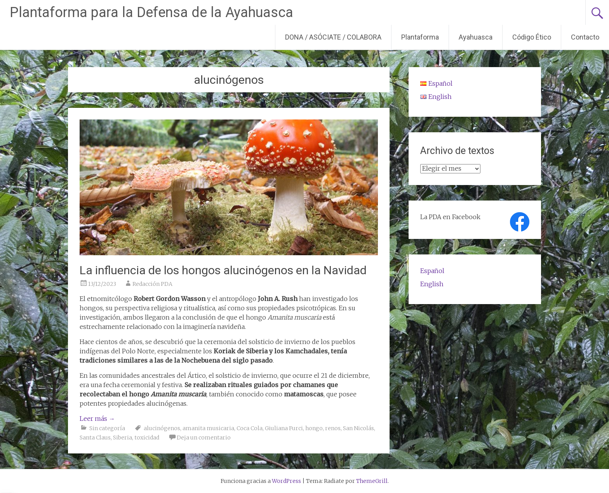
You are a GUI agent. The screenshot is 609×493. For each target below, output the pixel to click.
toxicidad (146, 437)
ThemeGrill (372, 480)
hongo (314, 428)
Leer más (97, 418)
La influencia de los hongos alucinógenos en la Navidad (223, 270)
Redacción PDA (152, 283)
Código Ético (531, 37)
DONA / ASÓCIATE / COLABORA (333, 37)
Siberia (122, 437)
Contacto (585, 37)
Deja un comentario (204, 437)
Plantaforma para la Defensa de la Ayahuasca (151, 12)
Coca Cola (250, 428)
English (432, 284)
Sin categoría (107, 428)
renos (333, 428)
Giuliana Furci (284, 428)
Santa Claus (95, 437)
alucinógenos (162, 428)
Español (432, 271)
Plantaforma (420, 37)
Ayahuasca (475, 37)
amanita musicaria (208, 428)
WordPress (286, 480)
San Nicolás (358, 428)
